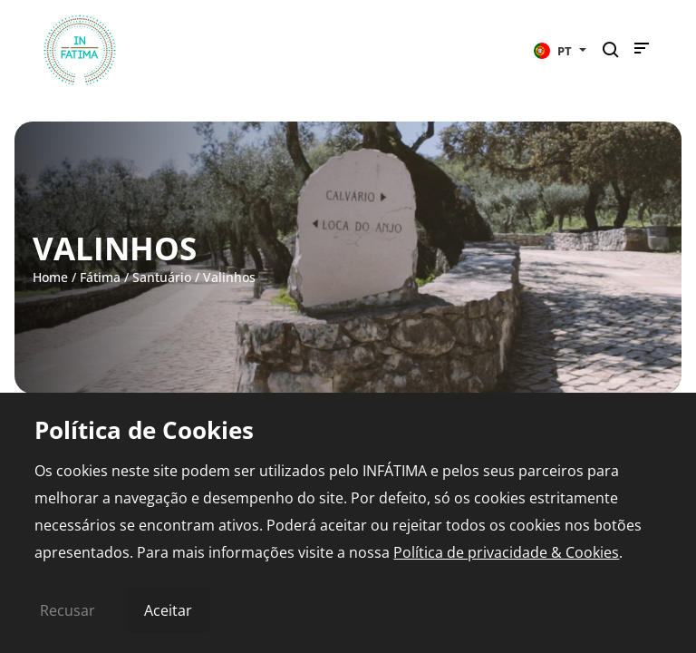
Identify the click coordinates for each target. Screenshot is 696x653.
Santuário (161, 277)
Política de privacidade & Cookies (506, 552)
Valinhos (229, 277)
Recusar (67, 610)
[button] (560, 50)
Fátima (100, 277)
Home (50, 277)
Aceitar (168, 610)
